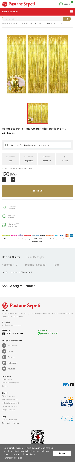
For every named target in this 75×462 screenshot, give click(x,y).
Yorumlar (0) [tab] (10, 264)
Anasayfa (6, 24)
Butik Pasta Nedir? (9, 420)
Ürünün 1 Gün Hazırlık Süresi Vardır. (17, 168)
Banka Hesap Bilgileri (10, 382)
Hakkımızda (7, 379)
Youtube (8, 368)
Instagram (9, 363)
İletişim (5, 386)
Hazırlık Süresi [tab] (11, 257)
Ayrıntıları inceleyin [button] (13, 458)
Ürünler (17, 24)
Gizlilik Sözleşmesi (9, 406)
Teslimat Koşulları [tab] (36, 264)
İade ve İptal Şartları (10, 399)
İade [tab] (57, 264)
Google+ (9, 357)
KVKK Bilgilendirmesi (10, 403)
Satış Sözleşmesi (8, 410)
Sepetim (65, 4)
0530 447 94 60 (14, 333)
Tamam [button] (62, 453)
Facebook (9, 345)
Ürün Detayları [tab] (36, 257)
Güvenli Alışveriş (8, 396)
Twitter (8, 351)
